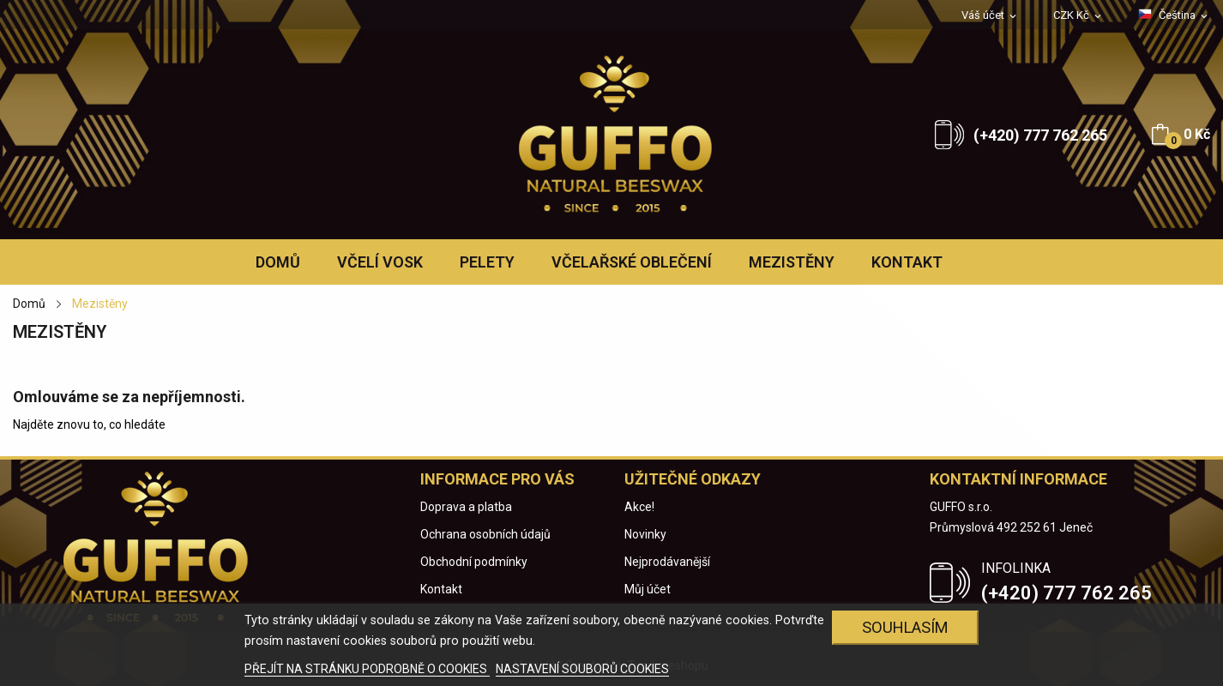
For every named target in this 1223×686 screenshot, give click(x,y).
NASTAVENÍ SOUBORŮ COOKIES (582, 669)
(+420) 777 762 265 (1040, 135)
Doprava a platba (466, 507)
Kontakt (441, 589)
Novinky (645, 534)
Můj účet (647, 589)
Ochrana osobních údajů (485, 534)
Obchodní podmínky (473, 562)
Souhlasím (905, 627)
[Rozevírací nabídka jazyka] (1174, 15)
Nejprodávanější (667, 562)
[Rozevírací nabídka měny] (1078, 15)
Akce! (639, 507)
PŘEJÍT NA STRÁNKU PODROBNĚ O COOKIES (367, 669)
